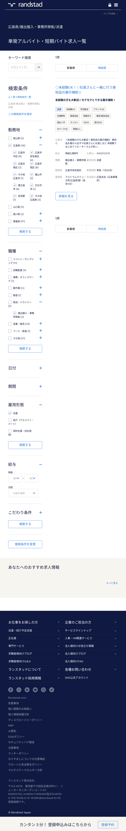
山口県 (16, 206)
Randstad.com (17, 697)
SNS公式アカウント (77, 677)
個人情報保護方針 (18, 714)
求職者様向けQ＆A (19, 661)
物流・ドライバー (23, 302)
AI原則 (12, 731)
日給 (10, 487)
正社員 (12, 638)
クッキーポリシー (18, 753)
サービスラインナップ (78, 630)
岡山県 (16, 138)
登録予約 (107, 825)
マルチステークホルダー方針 (25, 770)
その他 (16, 338)
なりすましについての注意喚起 (26, 758)
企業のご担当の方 (78, 622)
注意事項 (13, 747)
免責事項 (13, 703)
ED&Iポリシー (16, 736)
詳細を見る (66, 196)
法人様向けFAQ (74, 661)
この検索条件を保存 (20, 114)
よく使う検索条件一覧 (19, 97)
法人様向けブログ (75, 653)
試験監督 (17, 270)
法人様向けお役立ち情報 (79, 645)
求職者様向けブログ (20, 653)
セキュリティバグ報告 (21, 742)
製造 (15, 295)
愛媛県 (16, 221)
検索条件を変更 (25, 544)
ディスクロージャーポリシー (25, 719)
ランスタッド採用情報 (24, 678)
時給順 (102, 67)
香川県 (16, 214)
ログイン (110, 5)
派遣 (15, 413)
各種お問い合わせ (78, 669)
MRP (11, 725)
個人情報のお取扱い (20, 708)
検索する (25, 231)
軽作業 (16, 288)
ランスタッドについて (24, 669)
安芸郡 (21, 195)
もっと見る (112, 582)
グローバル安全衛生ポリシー (25, 764)
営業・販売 (19, 323)
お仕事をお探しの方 (23, 622)
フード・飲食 (20, 331)
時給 (10, 472)
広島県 (16, 145)
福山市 (38, 174)
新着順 (71, 67)
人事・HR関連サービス (78, 638)
